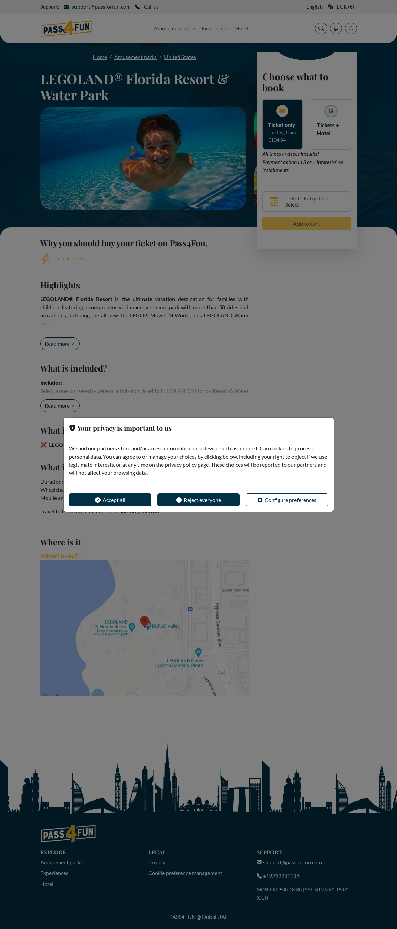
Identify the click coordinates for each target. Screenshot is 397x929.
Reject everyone (198, 500)
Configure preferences (286, 500)
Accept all (110, 500)
